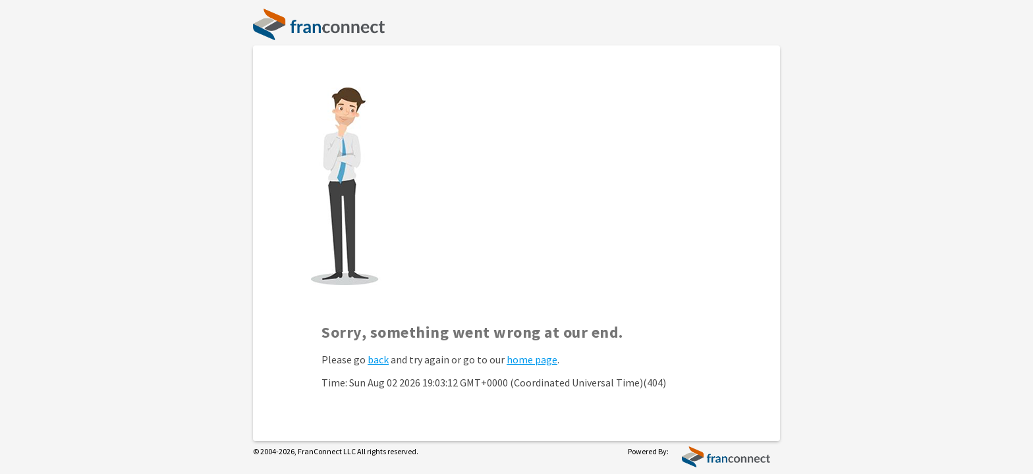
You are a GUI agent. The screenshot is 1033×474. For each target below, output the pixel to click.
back (378, 359)
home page (532, 359)
